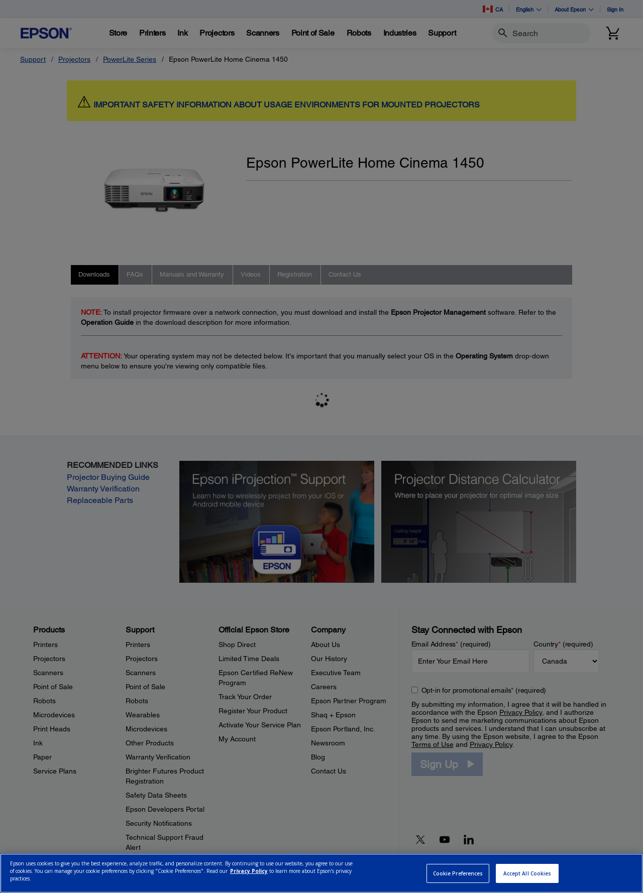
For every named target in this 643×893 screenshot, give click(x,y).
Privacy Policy (249, 870)
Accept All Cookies (527, 873)
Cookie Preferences (458, 873)
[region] (321, 873)
